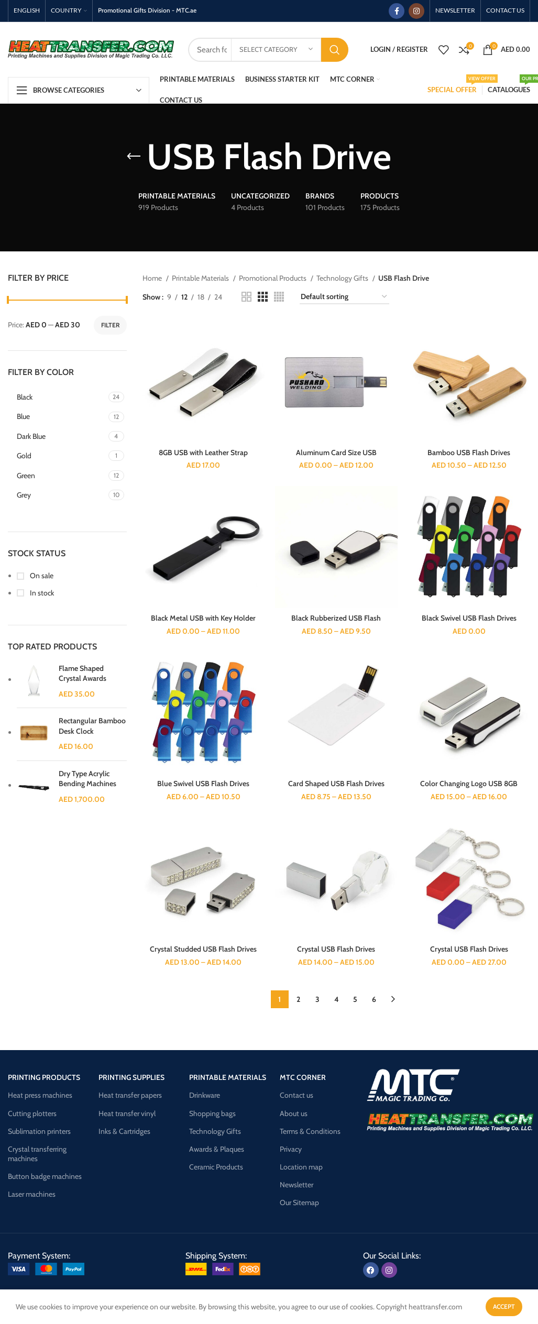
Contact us (296, 1095)
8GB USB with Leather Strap (203, 452)
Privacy (291, 1149)
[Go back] (133, 156)
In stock (41, 593)
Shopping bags (212, 1113)
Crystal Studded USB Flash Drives (203, 949)
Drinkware (204, 1095)
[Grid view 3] (263, 297)
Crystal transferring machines (37, 1153)
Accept (504, 1306)
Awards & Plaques (216, 1149)
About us (294, 1113)
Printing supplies (131, 1077)
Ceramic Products (216, 1167)
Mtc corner (303, 1077)
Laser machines (32, 1194)
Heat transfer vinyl (127, 1113)
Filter (110, 325)
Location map (301, 1167)
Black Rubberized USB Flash (336, 618)
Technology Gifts (343, 278)
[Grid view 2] (246, 297)
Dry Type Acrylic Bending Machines (87, 779)
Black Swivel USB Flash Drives (469, 618)
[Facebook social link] (396, 11)
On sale (40, 575)
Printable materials (227, 1077)
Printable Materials (201, 278)
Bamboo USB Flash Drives (468, 452)
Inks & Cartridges (124, 1131)
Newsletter (296, 1184)
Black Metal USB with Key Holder (203, 618)
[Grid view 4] (279, 297)
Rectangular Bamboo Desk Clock (92, 726)
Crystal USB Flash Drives (336, 949)
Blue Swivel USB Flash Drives (203, 783)
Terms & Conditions (310, 1131)
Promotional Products (273, 278)
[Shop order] (344, 297)
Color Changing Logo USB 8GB (469, 783)
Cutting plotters (32, 1113)
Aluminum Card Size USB (336, 452)
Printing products (44, 1077)
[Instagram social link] (416, 11)
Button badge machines (45, 1176)
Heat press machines (40, 1095)
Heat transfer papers (130, 1095)
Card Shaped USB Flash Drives (336, 783)
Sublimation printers (39, 1131)
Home (152, 278)
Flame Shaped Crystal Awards (82, 673)
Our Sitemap (299, 1202)
